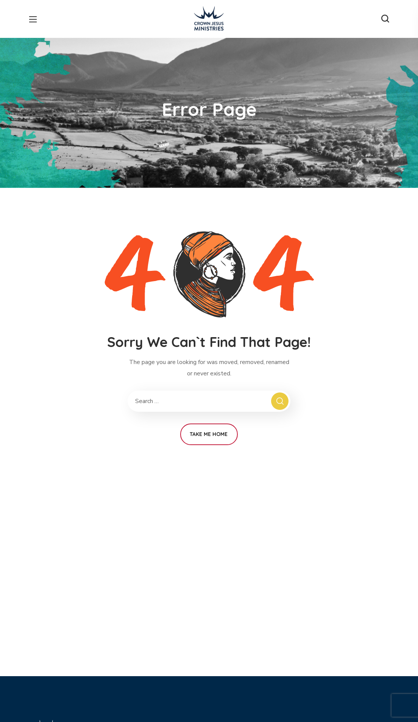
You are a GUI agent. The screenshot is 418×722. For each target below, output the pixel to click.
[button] (385, 19)
